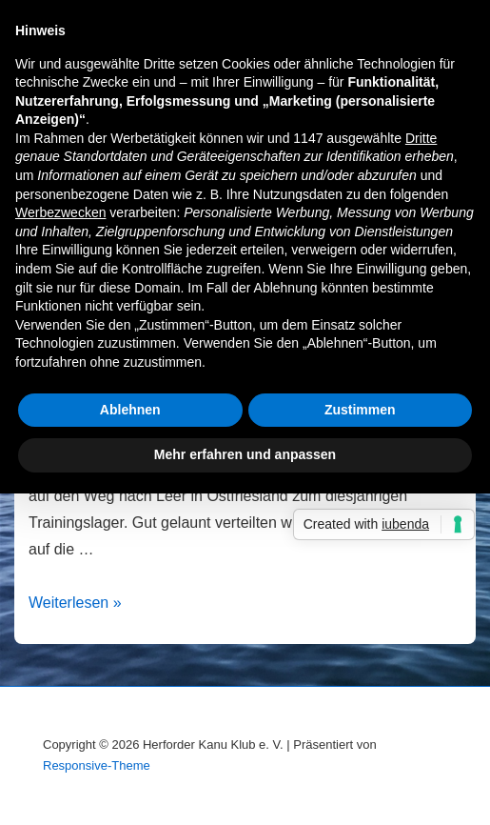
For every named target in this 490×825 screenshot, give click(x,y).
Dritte (421, 138)
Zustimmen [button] (360, 409)
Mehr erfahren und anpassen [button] (245, 454)
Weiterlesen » (75, 602)
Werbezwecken (60, 212)
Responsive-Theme (96, 765)
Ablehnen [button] (130, 409)
